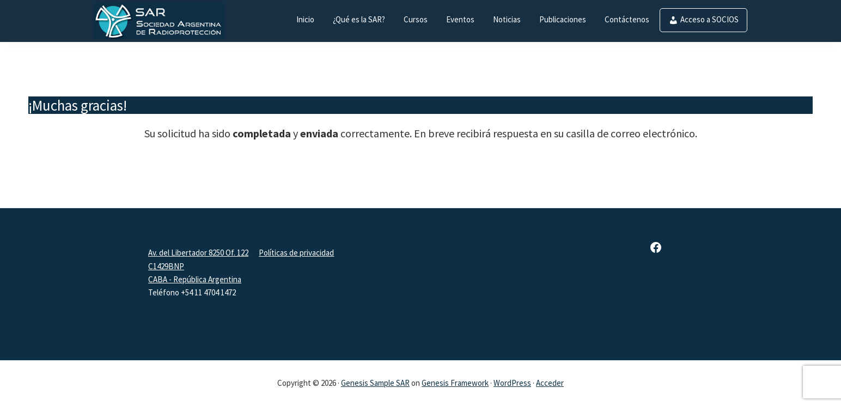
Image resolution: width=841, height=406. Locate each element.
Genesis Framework (455, 383)
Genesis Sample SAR (375, 383)
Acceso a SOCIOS (709, 19)
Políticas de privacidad (296, 252)
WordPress (512, 383)
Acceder (550, 383)
